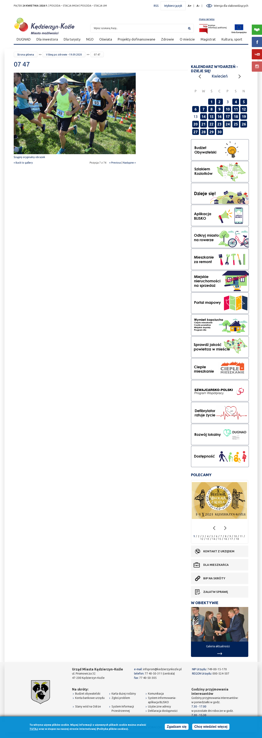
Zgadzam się (176, 727)
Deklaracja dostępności (162, 710)
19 (244, 116)
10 (228, 109)
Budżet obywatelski (87, 693)
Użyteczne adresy (159, 706)
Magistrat (208, 39)
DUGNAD (24, 39)
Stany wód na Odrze (88, 706)
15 (211, 116)
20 (195, 124)
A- (198, 6)
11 (236, 109)
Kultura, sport (231, 39)
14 (203, 116)
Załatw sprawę (215, 591)
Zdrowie (167, 39)
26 (244, 124)
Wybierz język (173, 5)
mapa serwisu (207, 19)
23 (219, 124)
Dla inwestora (47, 39)
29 (211, 132)
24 (228, 124)
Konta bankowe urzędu (90, 698)
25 (236, 124)
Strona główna (25, 54)
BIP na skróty (214, 578)
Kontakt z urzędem (218, 551)
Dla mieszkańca (216, 564)
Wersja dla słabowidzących (231, 5)
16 (219, 116)
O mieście (187, 39)
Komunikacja (156, 693)
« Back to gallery (23, 162)
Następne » (129, 162)
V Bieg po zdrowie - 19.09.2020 (64, 54)
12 (244, 109)
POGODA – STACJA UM (94, 5)
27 (195, 132)
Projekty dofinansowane (136, 39)
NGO (90, 39)
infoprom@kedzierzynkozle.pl (162, 669)
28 (203, 132)
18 (236, 116)
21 (203, 124)
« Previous (115, 162)
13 (207, 539)
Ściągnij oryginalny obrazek (29, 157)
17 (228, 116)
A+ (190, 6)
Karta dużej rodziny (124, 693)
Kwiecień (220, 76)
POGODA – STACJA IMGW (64, 5)
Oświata (105, 39)
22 (211, 124)
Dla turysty (72, 39)
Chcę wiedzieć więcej (210, 727)
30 (219, 132)
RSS (156, 5)
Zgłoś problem (121, 698)
